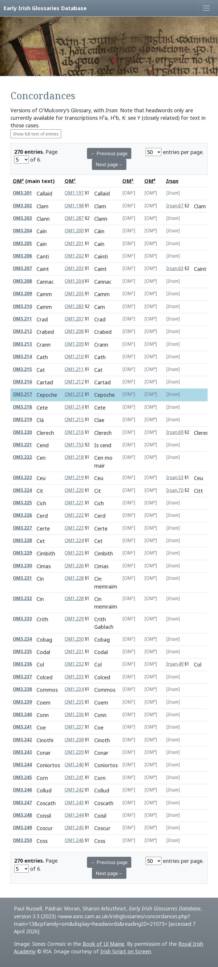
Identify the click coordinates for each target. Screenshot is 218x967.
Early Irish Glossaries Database (45, 8)
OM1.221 (74, 503)
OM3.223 (22, 478)
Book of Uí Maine (103, 943)
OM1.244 (74, 815)
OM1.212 (74, 382)
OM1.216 (74, 432)
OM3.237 (22, 677)
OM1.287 (74, 218)
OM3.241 (22, 727)
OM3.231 (22, 578)
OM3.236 (22, 664)
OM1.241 (74, 777)
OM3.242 (22, 740)
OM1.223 (74, 528)
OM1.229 (74, 619)
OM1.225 (74, 553)
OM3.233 (22, 619)
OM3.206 (22, 256)
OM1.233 (74, 677)
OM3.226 (22, 515)
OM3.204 (22, 231)
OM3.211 (22, 319)
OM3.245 (22, 777)
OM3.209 (22, 294)
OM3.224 (22, 490)
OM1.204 (74, 281)
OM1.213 (74, 394)
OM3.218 (22, 407)
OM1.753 (74, 445)
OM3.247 (22, 803)
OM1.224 (74, 540)
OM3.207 (22, 268)
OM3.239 (22, 702)
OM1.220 (74, 490)
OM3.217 (22, 394)
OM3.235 (22, 652)
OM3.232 (22, 598)
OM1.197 (74, 193)
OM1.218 (74, 457)
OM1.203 (74, 268)
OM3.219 (22, 420)
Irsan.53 (175, 478)
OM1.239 (74, 752)
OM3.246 (22, 790)
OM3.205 (22, 243)
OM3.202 (22, 206)
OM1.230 (74, 639)
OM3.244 (22, 765)
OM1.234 (74, 689)
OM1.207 (74, 319)
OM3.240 (22, 714)
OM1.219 (74, 478)
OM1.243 (74, 803)
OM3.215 (22, 369)
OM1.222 (74, 515)
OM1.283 (74, 306)
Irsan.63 (175, 268)
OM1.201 (74, 243)
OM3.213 (22, 344)
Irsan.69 (175, 432)
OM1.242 (74, 790)
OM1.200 (74, 231)
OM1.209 (74, 344)
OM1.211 (74, 369)
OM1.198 (74, 206)
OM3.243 (22, 752)
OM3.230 (22, 566)
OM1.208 (74, 331)
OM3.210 (22, 306)
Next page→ (109, 164)
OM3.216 (22, 382)
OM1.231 (74, 652)
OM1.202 (74, 256)
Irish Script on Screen (125, 951)
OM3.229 (22, 553)
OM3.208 (22, 281)
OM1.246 (74, 840)
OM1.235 (74, 702)
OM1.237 (74, 727)
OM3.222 (22, 457)
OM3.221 (22, 445)
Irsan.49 (175, 664)
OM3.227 (22, 528)
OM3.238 (22, 689)
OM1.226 (74, 566)
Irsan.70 (175, 490)
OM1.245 (74, 828)
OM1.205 (74, 294)
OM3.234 (22, 639)
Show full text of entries (36, 134)
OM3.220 (22, 432)
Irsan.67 (175, 206)
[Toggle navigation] (206, 8)
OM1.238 (74, 740)
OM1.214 (74, 407)
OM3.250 (22, 840)
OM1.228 (74, 578)
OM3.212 (22, 331)
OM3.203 (22, 218)
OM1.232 (74, 664)
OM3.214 (22, 357)
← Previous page (109, 153)
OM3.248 (22, 815)
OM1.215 (74, 420)
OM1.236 (74, 714)
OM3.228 (22, 540)
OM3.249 (22, 828)
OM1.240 (74, 765)
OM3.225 (22, 503)
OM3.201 (22, 193)
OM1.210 (74, 357)
